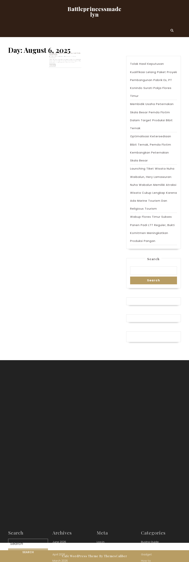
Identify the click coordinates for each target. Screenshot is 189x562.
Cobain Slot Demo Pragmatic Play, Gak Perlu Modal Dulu (64, 53)
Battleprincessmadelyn (94, 11)
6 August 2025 (57, 55)
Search (153, 259)
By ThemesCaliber (113, 556)
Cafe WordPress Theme (80, 556)
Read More (57, 61)
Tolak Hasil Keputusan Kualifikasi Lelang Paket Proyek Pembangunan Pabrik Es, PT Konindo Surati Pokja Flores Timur (153, 80)
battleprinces (62, 55)
